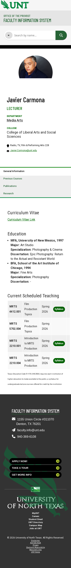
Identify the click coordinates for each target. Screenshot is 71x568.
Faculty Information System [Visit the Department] (27, 20)
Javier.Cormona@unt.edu (23, 150)
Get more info (35, 475)
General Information (13, 171)
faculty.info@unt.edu (31, 430)
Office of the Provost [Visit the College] (17, 16)
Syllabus (59, 309)
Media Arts (15, 120)
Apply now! (35, 461)
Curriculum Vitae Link (21, 219)
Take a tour (35, 468)
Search (61, 35)
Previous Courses (12, 178)
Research (8, 193)
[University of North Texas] (4, 4)
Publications (10, 186)
